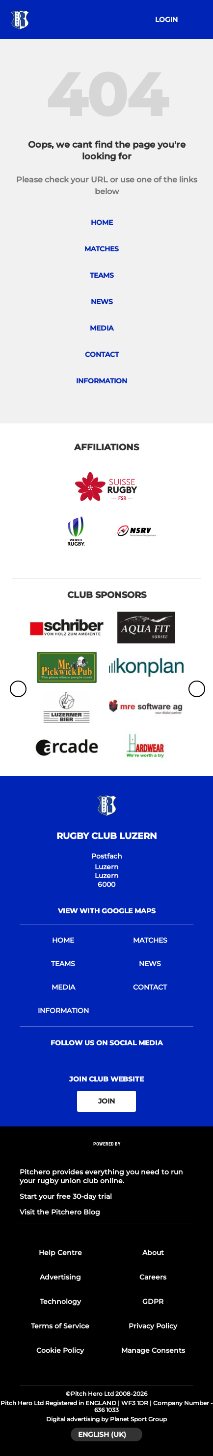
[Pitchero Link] (106, 1156)
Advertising (60, 1277)
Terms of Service (60, 1326)
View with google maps (107, 910)
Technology (60, 1301)
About (153, 1252)
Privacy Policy (153, 1326)
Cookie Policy (60, 1350)
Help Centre (60, 1252)
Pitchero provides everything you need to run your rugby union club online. (101, 1176)
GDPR (152, 1301)
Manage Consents (153, 1350)
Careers (152, 1277)
